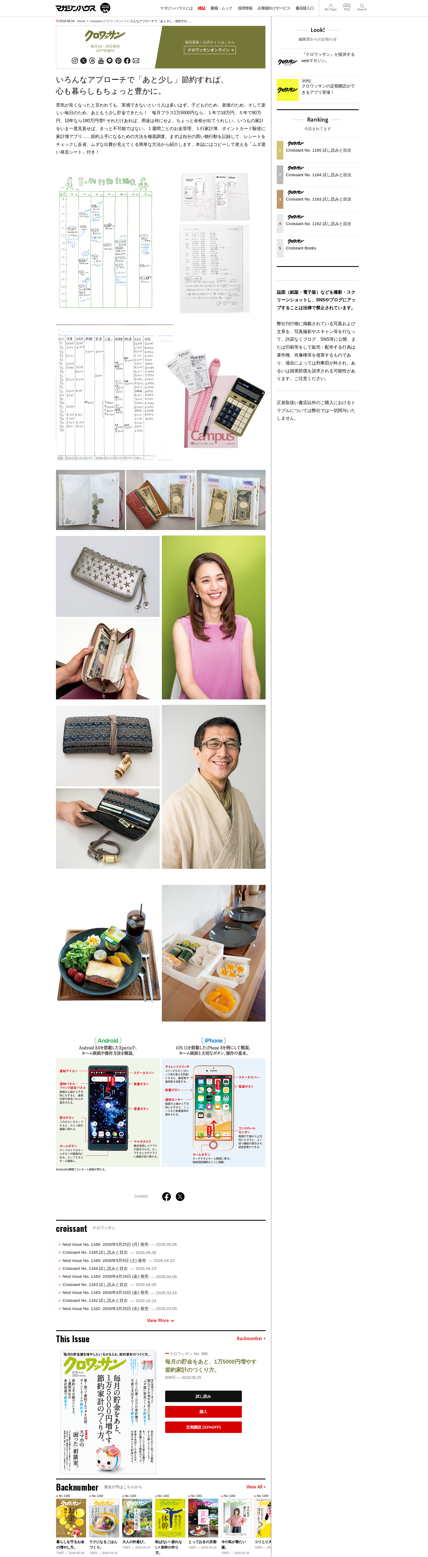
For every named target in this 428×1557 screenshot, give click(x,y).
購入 (203, 1412)
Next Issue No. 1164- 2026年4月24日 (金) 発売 (120, 1276)
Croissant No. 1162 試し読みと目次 (109, 1300)
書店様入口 (305, 8)
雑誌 (201, 8)
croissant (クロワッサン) (106, 21)
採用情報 (245, 8)
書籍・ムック (221, 8)
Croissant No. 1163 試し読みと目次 (109, 1284)
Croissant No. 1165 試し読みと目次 (109, 1252)
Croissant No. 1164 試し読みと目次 (109, 1268)
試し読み (203, 1396)
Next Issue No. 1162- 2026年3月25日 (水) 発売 (120, 1308)
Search (362, 5)
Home (81, 21)
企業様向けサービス (273, 8)
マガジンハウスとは (176, 8)
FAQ (347, 5)
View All (256, 1487)
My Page (330, 5)
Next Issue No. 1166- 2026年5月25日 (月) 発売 (120, 1244)
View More (160, 1320)
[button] (261, 1525)
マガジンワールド (83, 8)
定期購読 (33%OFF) (203, 1427)
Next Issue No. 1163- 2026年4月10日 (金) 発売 (120, 1292)
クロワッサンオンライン (211, 50)
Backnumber (251, 1338)
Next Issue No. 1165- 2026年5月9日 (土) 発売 (118, 1260)
